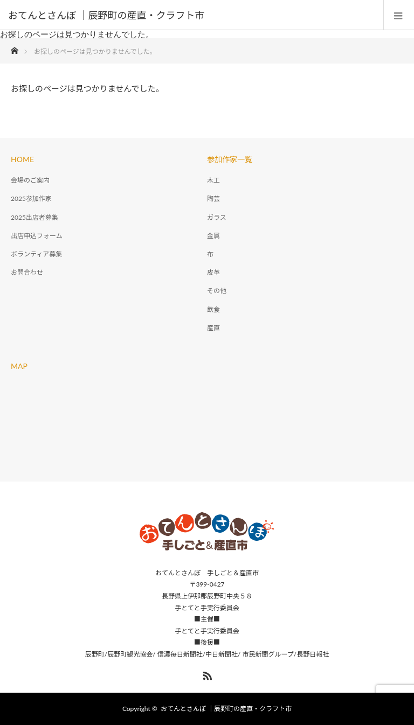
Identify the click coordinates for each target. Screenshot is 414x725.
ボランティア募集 (36, 254)
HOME (22, 159)
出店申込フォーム (37, 236)
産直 (213, 328)
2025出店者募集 (34, 217)
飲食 (213, 309)
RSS (206, 674)
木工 (213, 180)
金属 (213, 236)
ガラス (216, 217)
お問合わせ (27, 272)
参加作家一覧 (229, 159)
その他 (216, 291)
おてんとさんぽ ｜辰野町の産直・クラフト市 (226, 709)
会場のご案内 (30, 180)
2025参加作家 (31, 198)
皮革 (213, 272)
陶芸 (213, 198)
